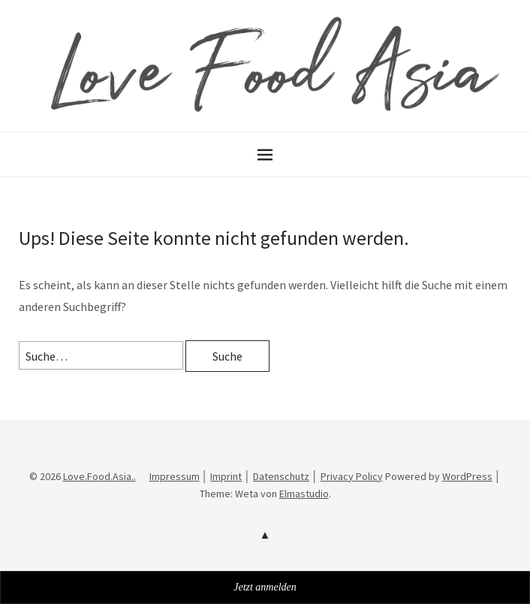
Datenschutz (281, 476)
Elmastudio (304, 493)
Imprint (226, 476)
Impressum (174, 476)
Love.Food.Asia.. (99, 476)
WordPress (467, 476)
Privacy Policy (352, 476)
